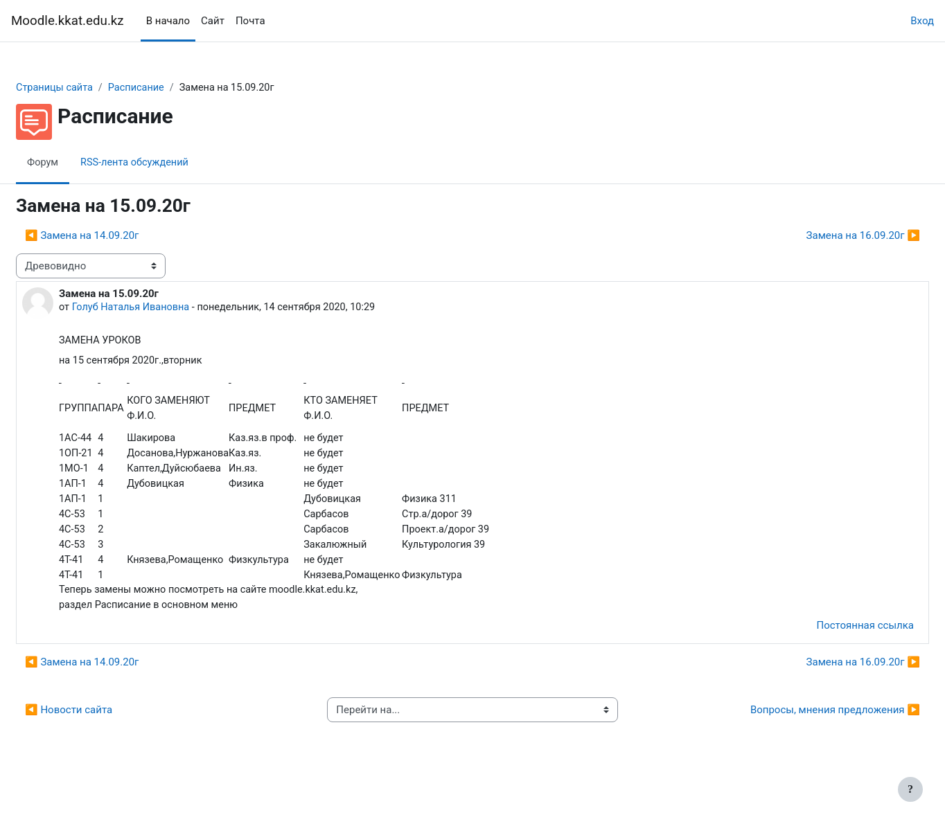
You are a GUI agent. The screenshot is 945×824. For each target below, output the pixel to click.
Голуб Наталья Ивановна (166, 308)
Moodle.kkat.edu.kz (67, 20)
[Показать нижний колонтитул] (910, 789)
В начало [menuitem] (168, 21)
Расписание (173, 88)
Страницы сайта (89, 88)
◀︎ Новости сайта (101, 747)
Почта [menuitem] (250, 21)
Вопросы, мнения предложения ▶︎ (802, 747)
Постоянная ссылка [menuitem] (832, 662)
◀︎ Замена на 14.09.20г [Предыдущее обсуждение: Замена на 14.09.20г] (115, 236)
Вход (922, 21)
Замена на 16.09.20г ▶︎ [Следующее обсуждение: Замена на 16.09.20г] (830, 236)
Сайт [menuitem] (212, 21)
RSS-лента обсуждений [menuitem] (171, 162)
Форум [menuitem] (76, 162)
